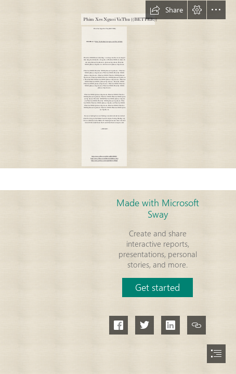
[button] (166, 10)
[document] (118, 187)
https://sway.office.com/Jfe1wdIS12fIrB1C (104, 156)
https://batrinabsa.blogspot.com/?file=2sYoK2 (109, 41)
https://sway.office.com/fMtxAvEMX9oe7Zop (104, 158)
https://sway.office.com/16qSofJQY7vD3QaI (104, 160)
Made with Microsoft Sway (157, 208)
